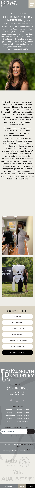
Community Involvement (17, 340)
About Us (17, 316)
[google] (17, 401)
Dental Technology (17, 346)
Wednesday (10, 416)
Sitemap (24, 444)
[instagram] (23, 401)
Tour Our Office (17, 328)
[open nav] (32, 4)
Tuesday (9, 413)
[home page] (9, 4)
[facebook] (11, 401)
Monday (9, 410)
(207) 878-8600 (17, 388)
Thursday (9, 419)
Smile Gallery (17, 334)
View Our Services (17, 352)
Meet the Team (17, 322)
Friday (8, 421)
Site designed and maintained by (17, 451)
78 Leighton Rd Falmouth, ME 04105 (17, 393)
